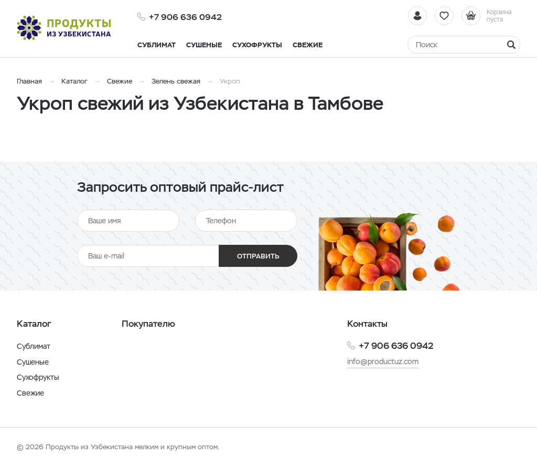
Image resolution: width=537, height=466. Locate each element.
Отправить (258, 256)
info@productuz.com (382, 361)
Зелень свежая (176, 81)
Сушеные (33, 362)
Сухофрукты (38, 377)
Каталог (74, 81)
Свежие (119, 81)
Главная (29, 81)
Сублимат (33, 346)
